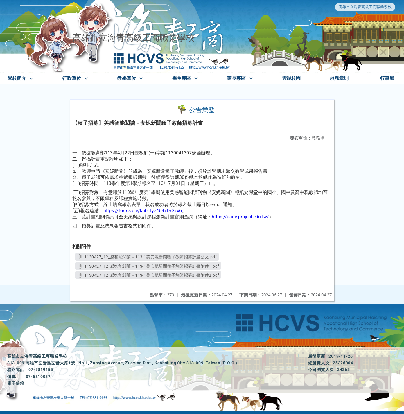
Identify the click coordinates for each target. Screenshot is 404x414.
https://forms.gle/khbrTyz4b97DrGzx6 (142, 210)
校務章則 (339, 78)
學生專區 (181, 78)
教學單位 (126, 78)
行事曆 (387, 78)
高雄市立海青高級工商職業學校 (365, 7)
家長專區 (236, 78)
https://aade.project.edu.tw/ (240, 216)
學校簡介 (17, 78)
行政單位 (71, 78)
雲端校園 (291, 78)
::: (74, 90)
